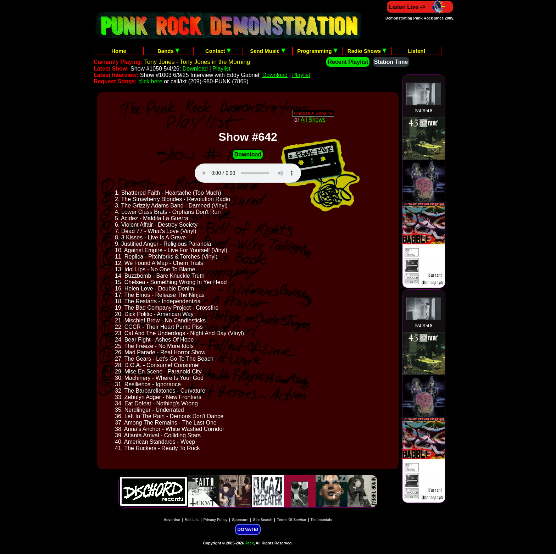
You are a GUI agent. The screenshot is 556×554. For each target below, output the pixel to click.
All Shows (313, 120)
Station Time (391, 62)
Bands (168, 51)
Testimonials (321, 520)
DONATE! (247, 529)
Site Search (262, 520)
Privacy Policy (216, 520)
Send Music (267, 51)
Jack (249, 543)
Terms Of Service (291, 520)
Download (195, 69)
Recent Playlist (348, 62)
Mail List (191, 520)
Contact (218, 51)
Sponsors (240, 520)
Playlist (221, 69)
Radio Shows (367, 51)
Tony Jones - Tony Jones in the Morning (197, 62)
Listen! (416, 51)
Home (118, 51)
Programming (317, 51)
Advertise (172, 520)
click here (150, 81)
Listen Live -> (420, 7)
